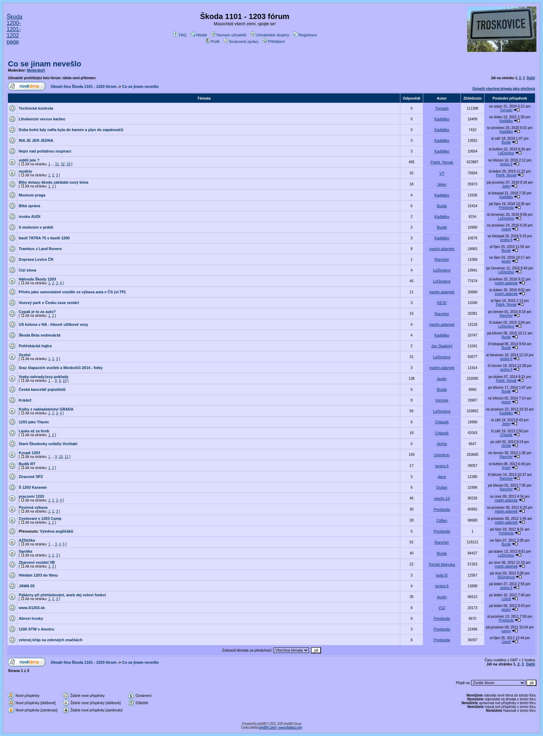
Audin (442, 379)
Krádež (25, 400)
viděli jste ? (29, 160)
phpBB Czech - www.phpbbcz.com (280, 727)
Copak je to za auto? (37, 312)
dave (442, 477)
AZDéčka (27, 540)
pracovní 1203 (31, 496)
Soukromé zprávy (241, 41)
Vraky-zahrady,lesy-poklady (43, 377)
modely (25, 171)
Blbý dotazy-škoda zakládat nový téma (53, 182)
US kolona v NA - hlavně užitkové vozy (53, 324)
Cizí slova (27, 270)
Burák (506, 142)
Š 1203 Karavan (33, 487)
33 (68, 164)
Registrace (305, 35)
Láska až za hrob (34, 431)
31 (57, 164)
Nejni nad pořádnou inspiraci (45, 151)
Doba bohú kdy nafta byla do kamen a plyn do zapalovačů (71, 130)
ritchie (442, 444)
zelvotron (442, 455)
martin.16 (442, 498)
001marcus (506, 577)
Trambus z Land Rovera (40, 249)
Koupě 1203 (29, 453)
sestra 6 (506, 164)
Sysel (506, 468)
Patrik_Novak (441, 162)
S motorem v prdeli (36, 227)
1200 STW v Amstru (36, 629)
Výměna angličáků (56, 531)
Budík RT (27, 464)
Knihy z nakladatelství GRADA (46, 409)
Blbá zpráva (29, 206)
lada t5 (441, 575)
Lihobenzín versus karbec (42, 119)
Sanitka (25, 551)
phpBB (261, 724)
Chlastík (442, 422)
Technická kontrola (36, 108)
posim (506, 261)
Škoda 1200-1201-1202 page (14, 29)
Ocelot (24, 355)
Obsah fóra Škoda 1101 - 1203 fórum (83, 86)
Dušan (441, 487)
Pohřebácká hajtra (35, 346)
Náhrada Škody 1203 (37, 279)
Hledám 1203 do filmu (38, 575)
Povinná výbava (33, 507)
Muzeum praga (32, 195)
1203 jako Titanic (34, 422)
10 (64, 381)
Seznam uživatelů (229, 35)
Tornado (442, 108)
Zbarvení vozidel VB (37, 562)
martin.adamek (441, 249)
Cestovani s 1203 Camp (40, 518)
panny (506, 631)
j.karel (506, 229)
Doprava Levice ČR (36, 259)
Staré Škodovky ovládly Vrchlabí (48, 444)
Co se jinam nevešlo (44, 63)
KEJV (442, 303)
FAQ (179, 35)
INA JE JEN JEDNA (36, 140)
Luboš (506, 599)
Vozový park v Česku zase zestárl (49, 303)
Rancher (442, 259)
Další (531, 78)
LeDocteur (506, 153)
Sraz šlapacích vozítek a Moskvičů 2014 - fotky (61, 368)
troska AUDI (30, 216)
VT (441, 173)
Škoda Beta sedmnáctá (39, 335)
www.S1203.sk (32, 608)
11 (67, 457)
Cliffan (441, 520)
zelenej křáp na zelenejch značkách (50, 640)
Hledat (199, 35)
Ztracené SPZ (31, 477)
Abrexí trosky (31, 618)
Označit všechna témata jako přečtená (503, 89)
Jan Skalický (441, 346)
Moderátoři (36, 70)
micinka (441, 400)
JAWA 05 (27, 586)
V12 (441, 608)
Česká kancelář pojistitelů (42, 389)
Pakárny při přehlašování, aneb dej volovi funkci (62, 595)
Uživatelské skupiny (270, 35)
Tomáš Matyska (442, 564)
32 (63, 164)
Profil (213, 41)
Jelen (441, 184)
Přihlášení (274, 41)
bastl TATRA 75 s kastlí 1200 (44, 238)
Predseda (506, 208)
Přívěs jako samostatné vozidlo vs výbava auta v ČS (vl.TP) (72, 292)
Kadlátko (441, 119)
